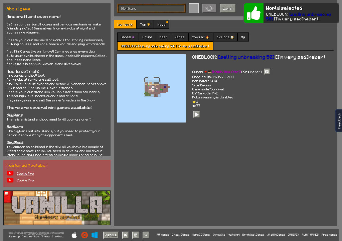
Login (228, 8)
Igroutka (219, 235)
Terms (46, 237)
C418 (45, 235)
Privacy (14, 237)
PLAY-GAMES (310, 235)
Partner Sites (31, 237)
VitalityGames (276, 235)
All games (163, 235)
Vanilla (111, 235)
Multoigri (234, 235)
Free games (329, 235)
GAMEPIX (293, 235)
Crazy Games (180, 235)
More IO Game (201, 235)
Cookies (57, 237)
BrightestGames (253, 235)
